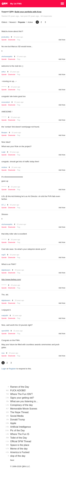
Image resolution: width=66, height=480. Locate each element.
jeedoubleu (5, 37)
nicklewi (4, 167)
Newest (12, 22)
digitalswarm (5, 270)
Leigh (3, 152)
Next (12, 460)
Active (30, 22)
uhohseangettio (6, 56)
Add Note (62, 40)
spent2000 (5, 331)
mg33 (3, 255)
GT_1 (3, 205)
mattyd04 (4, 315)
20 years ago (18, 37)
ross (3, 353)
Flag (18, 40)
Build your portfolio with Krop (28, 12)
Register (12, 369)
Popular (21, 22)
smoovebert (5, 102)
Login (3, 369)
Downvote (11, 40)
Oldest (4, 22)
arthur (3, 72)
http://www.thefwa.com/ (11, 279)
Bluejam (4, 132)
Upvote (4, 40)
